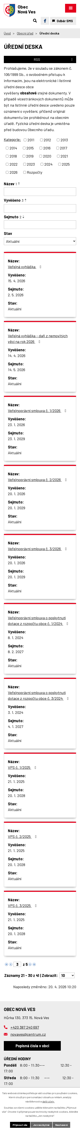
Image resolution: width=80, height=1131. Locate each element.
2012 (47, 139)
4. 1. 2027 (15, 726)
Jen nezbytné (41, 1124)
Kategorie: (12, 139)
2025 (66, 164)
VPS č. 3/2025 (23, 905)
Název (10, 183)
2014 (13, 148)
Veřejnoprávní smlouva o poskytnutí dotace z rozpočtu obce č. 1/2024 (39, 620)
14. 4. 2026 (16, 355)
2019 (29, 156)
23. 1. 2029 (16, 438)
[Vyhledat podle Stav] (40, 241)
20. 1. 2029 (16, 507)
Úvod (7, 33)
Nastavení (61, 1124)
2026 (13, 172)
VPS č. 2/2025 (23, 836)
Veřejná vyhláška (25, 266)
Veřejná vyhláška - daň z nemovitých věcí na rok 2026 (38, 338)
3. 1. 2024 (15, 712)
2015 (30, 148)
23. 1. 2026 (16, 424)
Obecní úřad (25, 33)
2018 (13, 156)
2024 (48, 164)
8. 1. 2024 (15, 637)
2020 (47, 156)
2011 (31, 139)
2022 (13, 164)
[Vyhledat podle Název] (40, 191)
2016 (47, 148)
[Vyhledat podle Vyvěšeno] (40, 208)
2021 (64, 156)
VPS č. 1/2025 (23, 767)
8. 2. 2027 (15, 651)
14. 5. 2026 (16, 369)
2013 (64, 139)
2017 (63, 148)
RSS (54, 59)
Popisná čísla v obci (32, 1045)
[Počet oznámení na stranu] (67, 975)
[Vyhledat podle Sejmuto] (40, 224)
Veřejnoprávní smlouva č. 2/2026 (38, 479)
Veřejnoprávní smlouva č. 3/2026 (38, 548)
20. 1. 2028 (16, 795)
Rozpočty (34, 172)
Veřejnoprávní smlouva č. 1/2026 (38, 410)
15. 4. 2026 (16, 280)
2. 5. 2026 (15, 294)
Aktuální (14, 309)
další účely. (48, 1101)
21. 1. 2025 (16, 781)
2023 (31, 164)
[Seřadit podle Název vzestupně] (19, 183)
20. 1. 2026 (16, 493)
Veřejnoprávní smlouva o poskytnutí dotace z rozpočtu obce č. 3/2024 (39, 695)
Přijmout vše (20, 1124)
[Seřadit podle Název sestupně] (19, 184)
